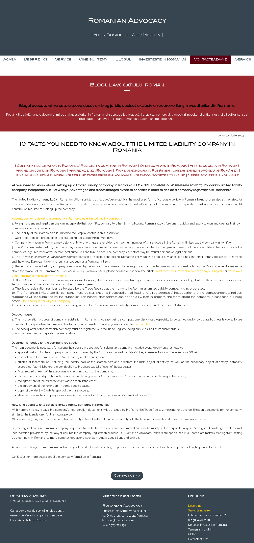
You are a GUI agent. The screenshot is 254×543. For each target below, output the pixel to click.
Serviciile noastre (199, 510)
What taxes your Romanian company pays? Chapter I (189, 271)
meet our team (143, 324)
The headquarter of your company (45, 301)
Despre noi (195, 505)
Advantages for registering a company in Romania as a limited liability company (67, 218)
